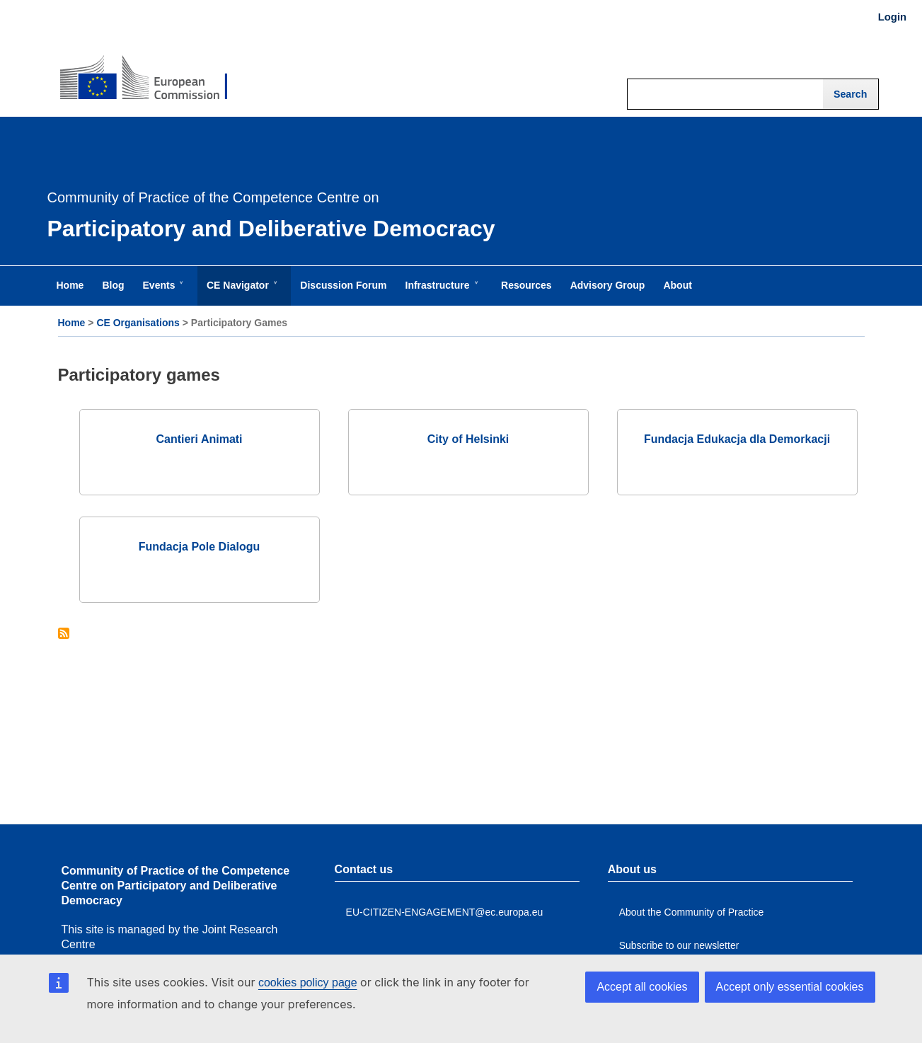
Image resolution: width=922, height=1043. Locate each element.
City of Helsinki (468, 439)
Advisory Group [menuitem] (607, 285)
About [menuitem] (677, 285)
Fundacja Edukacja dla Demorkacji (737, 439)
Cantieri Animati (199, 439)
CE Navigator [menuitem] (240, 292)
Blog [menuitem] (113, 285)
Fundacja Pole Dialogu (199, 547)
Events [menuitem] (162, 292)
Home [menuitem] (70, 285)
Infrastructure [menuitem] (440, 292)
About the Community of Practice (691, 912)
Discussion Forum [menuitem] (343, 285)
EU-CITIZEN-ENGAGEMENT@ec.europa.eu (444, 912)
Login (892, 17)
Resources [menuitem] (526, 285)
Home (72, 322)
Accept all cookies (642, 987)
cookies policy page (307, 982)
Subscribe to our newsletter (679, 945)
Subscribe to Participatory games (63, 634)
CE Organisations (137, 322)
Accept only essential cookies (790, 987)
